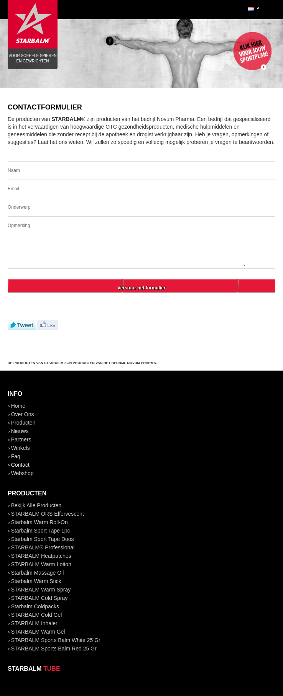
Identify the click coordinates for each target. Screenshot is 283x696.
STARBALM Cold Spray (39, 598)
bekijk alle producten (36, 505)
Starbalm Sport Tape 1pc (40, 531)
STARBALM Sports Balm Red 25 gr (54, 648)
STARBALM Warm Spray (41, 590)
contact (20, 465)
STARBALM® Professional (43, 547)
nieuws (20, 431)
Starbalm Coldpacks (35, 606)
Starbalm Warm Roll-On (39, 522)
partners (21, 439)
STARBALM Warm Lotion (41, 564)
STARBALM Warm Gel (38, 632)
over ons (22, 414)
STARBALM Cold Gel (36, 615)
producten (23, 423)
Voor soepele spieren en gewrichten (33, 26)
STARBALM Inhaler (34, 623)
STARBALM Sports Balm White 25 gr (55, 640)
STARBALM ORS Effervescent (47, 514)
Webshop (22, 473)
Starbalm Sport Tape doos (42, 539)
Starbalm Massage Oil (37, 573)
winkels (20, 448)
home (18, 406)
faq (15, 456)
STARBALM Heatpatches (41, 556)
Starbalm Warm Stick (36, 581)
